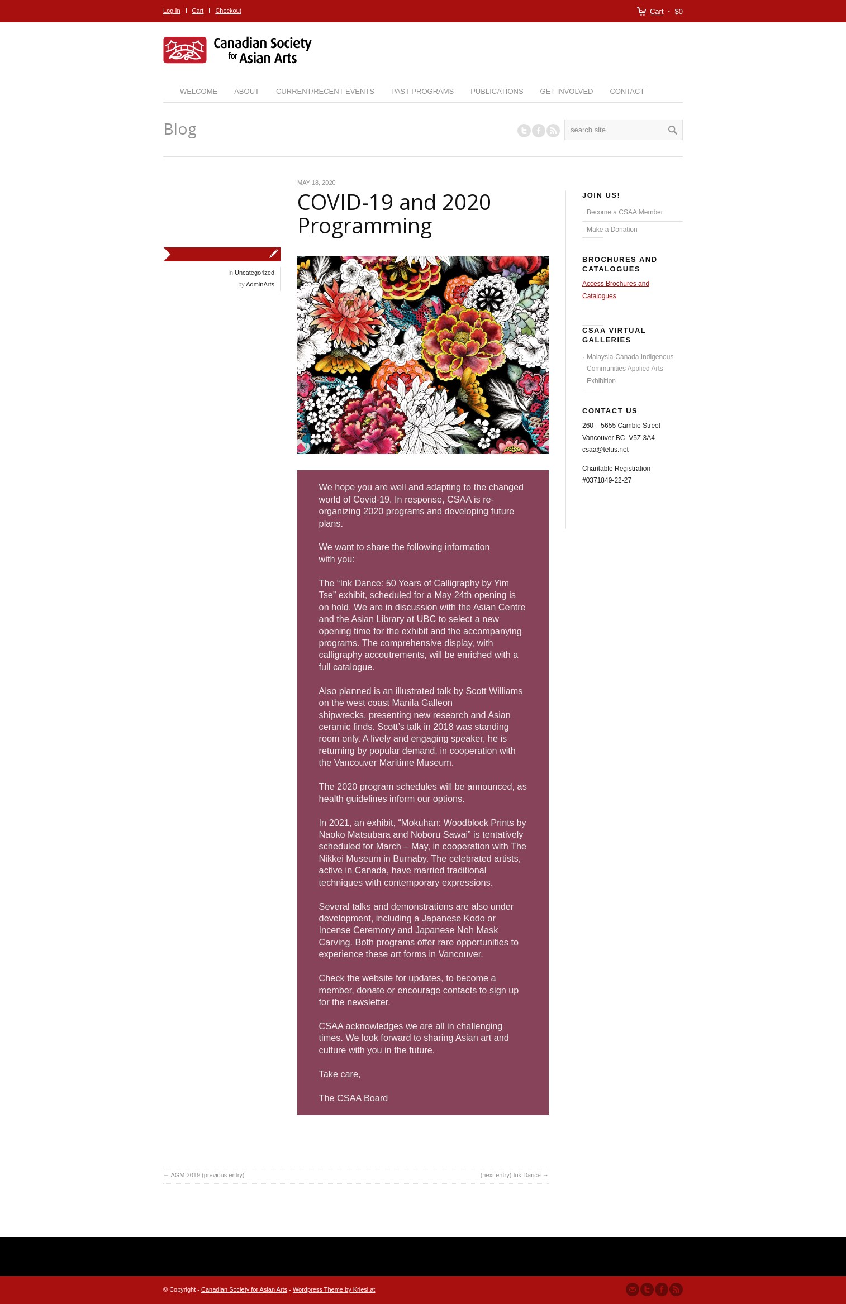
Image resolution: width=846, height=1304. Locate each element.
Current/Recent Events (325, 91)
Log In (171, 10)
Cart (657, 11)
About (246, 91)
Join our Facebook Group (538, 130)
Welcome (198, 91)
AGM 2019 (185, 1175)
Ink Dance (527, 1175)
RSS (553, 130)
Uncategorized (254, 272)
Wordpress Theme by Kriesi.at (334, 1289)
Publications (496, 91)
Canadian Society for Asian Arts (244, 1289)
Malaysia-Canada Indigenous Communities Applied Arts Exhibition (630, 369)
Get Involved (566, 91)
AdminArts (260, 284)
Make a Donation (612, 229)
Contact (627, 91)
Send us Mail (632, 1289)
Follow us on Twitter (524, 130)
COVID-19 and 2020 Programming (394, 213)
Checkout (228, 10)
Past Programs (422, 91)
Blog (180, 128)
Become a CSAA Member (625, 212)
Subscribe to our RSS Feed (676, 1289)
